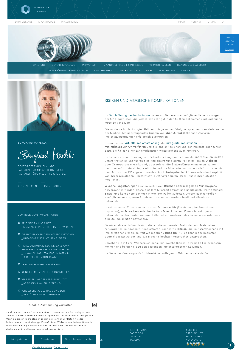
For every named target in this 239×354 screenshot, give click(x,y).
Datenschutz (61, 347)
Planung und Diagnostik (191, 65)
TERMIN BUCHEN (51, 186)
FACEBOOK (136, 333)
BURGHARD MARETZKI (33, 142)
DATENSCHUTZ (194, 333)
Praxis (181, 22)
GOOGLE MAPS (138, 330)
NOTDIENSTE (193, 340)
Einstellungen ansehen (79, 339)
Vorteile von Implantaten (38, 214)
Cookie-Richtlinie (42, 347)
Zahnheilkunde (23, 22)
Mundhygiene (167, 70)
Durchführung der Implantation (68, 70)
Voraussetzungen (160, 65)
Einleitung (39, 65)
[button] (94, 305)
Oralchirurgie (69, 22)
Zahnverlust (89, 65)
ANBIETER (191, 330)
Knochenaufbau (104, 70)
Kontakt (196, 22)
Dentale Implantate (63, 65)
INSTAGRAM (137, 336)
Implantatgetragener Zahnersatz (123, 65)
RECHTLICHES (194, 336)
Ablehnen (47, 339)
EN (222, 22)
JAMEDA (135, 340)
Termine (211, 22)
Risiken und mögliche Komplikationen (145, 100)
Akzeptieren (19, 339)
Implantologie (46, 22)
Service (185, 70)
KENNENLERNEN (27, 186)
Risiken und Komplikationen (136, 70)
